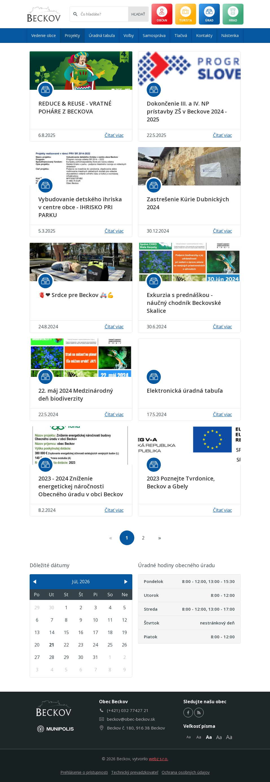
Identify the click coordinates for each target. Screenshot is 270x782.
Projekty (72, 35)
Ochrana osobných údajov (186, 772)
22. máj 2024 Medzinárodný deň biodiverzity (75, 394)
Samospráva (154, 35)
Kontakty (204, 35)
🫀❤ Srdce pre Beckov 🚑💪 (76, 295)
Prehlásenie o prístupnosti (84, 772)
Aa (188, 736)
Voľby (129, 35)
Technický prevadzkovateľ (134, 772)
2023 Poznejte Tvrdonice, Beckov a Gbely (181, 482)
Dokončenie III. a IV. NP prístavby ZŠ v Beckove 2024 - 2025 (187, 111)
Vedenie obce (43, 35)
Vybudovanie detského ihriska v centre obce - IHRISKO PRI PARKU (80, 207)
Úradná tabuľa (102, 35)
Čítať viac (114, 135)
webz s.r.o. (158, 758)
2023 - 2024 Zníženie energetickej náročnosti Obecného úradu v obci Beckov (80, 486)
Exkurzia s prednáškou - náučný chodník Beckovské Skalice (184, 302)
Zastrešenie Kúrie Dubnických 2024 (188, 203)
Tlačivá (180, 35)
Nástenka (230, 35)
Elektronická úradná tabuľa (185, 390)
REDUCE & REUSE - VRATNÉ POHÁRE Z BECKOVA (74, 107)
